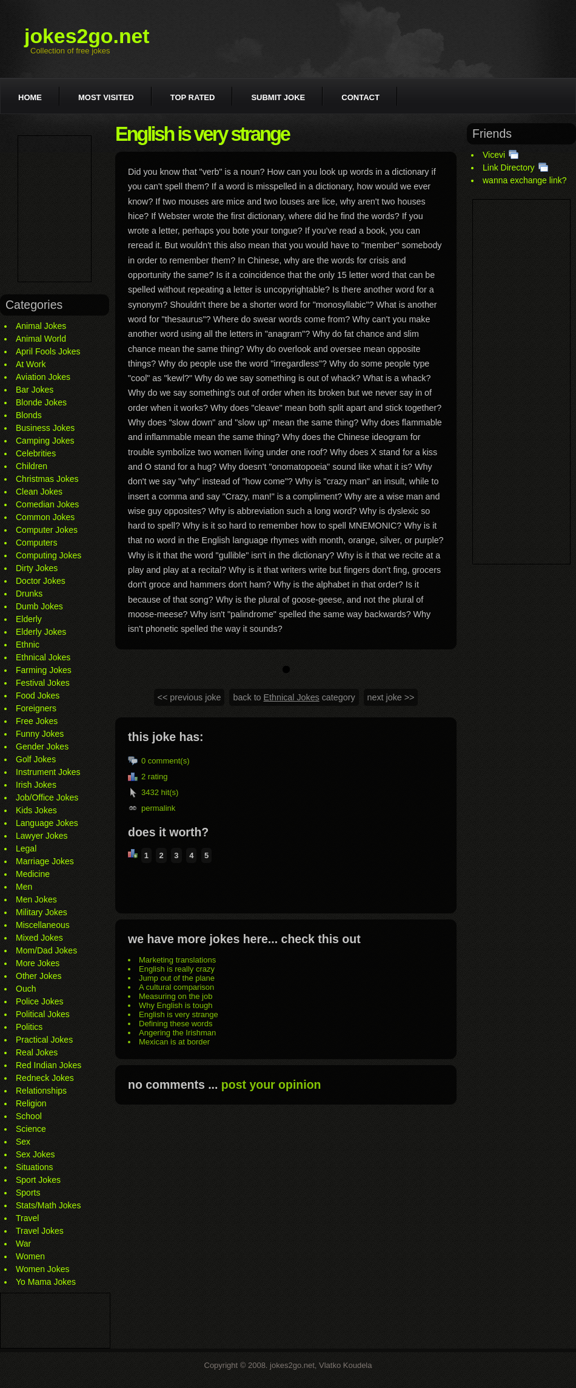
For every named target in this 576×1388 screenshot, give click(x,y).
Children (31, 466)
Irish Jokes (36, 785)
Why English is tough (175, 1005)
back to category (294, 697)
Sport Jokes (38, 1180)
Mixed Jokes (39, 938)
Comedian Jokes (47, 504)
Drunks (29, 593)
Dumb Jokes (39, 606)
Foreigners (36, 708)
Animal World (41, 339)
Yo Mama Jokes (46, 1282)
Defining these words (175, 1023)
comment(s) (169, 760)
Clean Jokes (39, 491)
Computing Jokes (48, 555)
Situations (34, 1167)
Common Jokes (45, 517)
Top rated (192, 97)
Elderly (29, 619)
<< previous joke (189, 697)
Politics (29, 1027)
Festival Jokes (43, 683)
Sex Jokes (35, 1154)
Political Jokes (43, 1014)
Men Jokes (36, 899)
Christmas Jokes (47, 479)
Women (30, 1256)
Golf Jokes (36, 759)
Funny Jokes (40, 734)
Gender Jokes (42, 746)
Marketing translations (177, 959)
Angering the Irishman (177, 1032)
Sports (28, 1192)
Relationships (41, 1090)
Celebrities (36, 453)
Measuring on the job (175, 996)
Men (24, 887)
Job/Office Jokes (47, 797)
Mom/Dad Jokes (46, 950)
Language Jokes (47, 823)
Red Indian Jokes (48, 1065)
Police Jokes (40, 1001)
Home (30, 97)
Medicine (33, 874)
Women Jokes (42, 1269)
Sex (23, 1141)
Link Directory (509, 167)
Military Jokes (41, 912)
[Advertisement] (54, 209)
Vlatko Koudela (345, 1365)
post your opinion (271, 1084)
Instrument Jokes (48, 772)
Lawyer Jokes (42, 836)
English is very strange (178, 1014)
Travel (27, 1218)
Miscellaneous (43, 925)
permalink (158, 808)
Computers (36, 542)
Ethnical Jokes (43, 657)
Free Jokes (37, 721)
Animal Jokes (41, 326)
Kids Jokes (36, 810)
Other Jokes (38, 976)
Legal (26, 848)
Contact (360, 97)
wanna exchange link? (525, 180)
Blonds (29, 415)
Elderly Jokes (41, 632)
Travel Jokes (40, 1231)
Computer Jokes (47, 530)
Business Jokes (45, 428)
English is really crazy (177, 968)
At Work (31, 364)
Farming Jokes (44, 670)
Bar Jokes (34, 389)
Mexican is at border (174, 1041)
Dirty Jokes (37, 568)
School (29, 1116)
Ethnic (27, 644)
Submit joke (278, 97)
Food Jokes (37, 695)
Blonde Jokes (41, 402)
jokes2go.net (87, 35)
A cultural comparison (176, 987)
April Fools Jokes (48, 351)
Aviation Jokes (43, 377)
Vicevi (494, 155)
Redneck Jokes (45, 1078)
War (23, 1243)
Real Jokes (37, 1052)
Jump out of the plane (177, 978)
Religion (31, 1103)
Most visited (106, 97)
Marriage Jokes (45, 861)
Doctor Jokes (40, 581)
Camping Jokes (45, 440)
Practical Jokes (44, 1039)
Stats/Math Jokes (48, 1205)
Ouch (26, 989)
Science (31, 1129)
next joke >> (391, 697)
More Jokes (37, 963)
